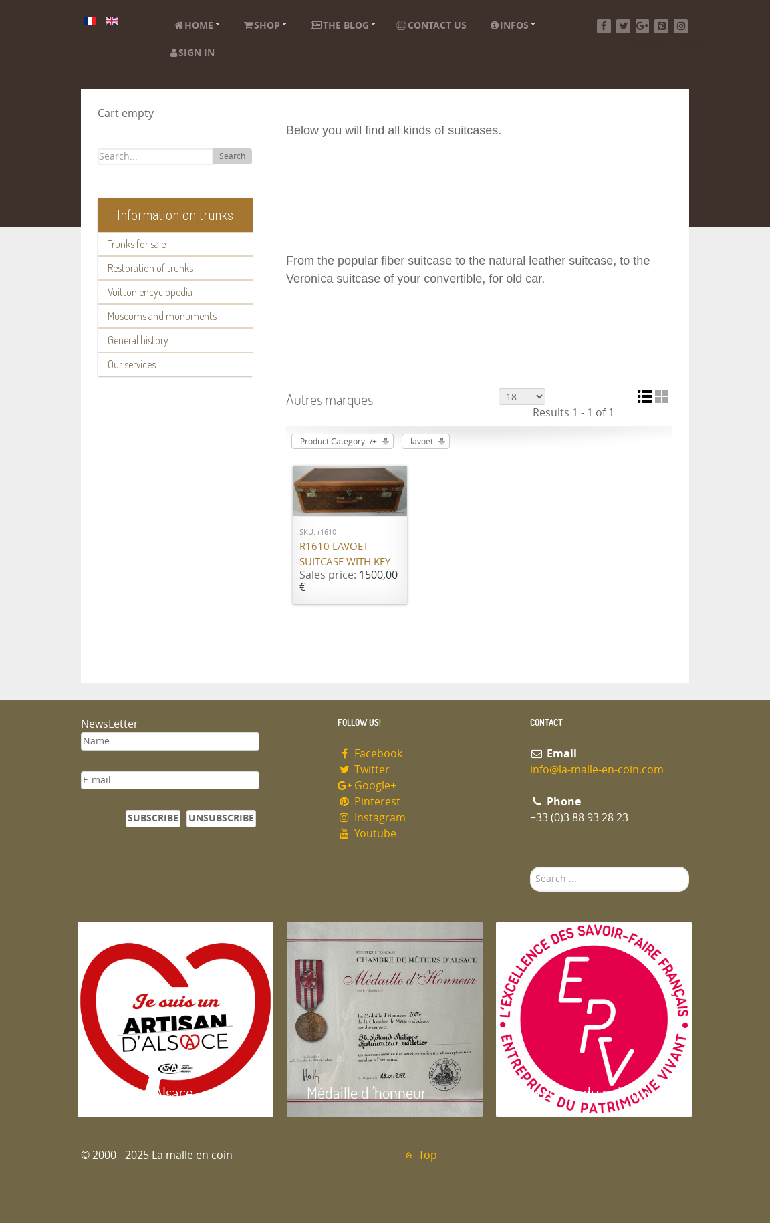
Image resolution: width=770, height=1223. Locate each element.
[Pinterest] (661, 26)
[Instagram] (681, 26)
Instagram (372, 817)
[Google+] (643, 26)
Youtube (367, 833)
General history (138, 340)
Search (232, 156)
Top (419, 1155)
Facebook (370, 753)
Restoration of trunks (150, 268)
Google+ (367, 785)
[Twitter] (623, 26)
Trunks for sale (137, 244)
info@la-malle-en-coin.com (597, 769)
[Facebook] (604, 26)
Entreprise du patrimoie (589, 1092)
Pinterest (369, 801)
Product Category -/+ (338, 441)
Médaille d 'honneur (366, 1092)
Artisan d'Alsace (145, 1092)
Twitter (364, 769)
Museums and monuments (162, 316)
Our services (132, 364)
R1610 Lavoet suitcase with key (344, 554)
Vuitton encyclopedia (150, 292)
